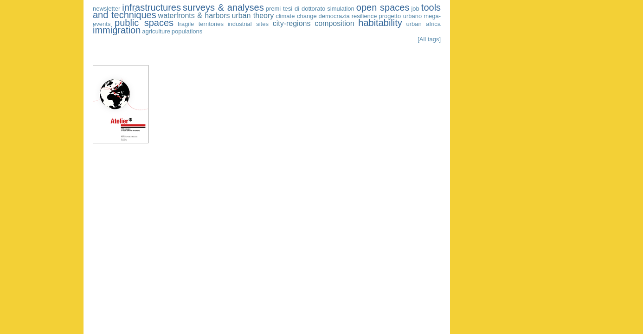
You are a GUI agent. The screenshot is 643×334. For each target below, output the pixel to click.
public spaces (144, 23)
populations (187, 31)
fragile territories (201, 23)
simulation (340, 8)
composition (334, 23)
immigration (117, 30)
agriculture (156, 31)
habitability (380, 23)
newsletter (106, 8)
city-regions (292, 23)
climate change (296, 16)
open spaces (383, 7)
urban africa (423, 23)
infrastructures (151, 7)
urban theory (252, 15)
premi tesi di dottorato (296, 8)
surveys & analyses (223, 7)
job (415, 8)
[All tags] (429, 39)
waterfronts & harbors (194, 15)
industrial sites (248, 23)
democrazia (334, 16)
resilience (364, 16)
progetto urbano (400, 16)
